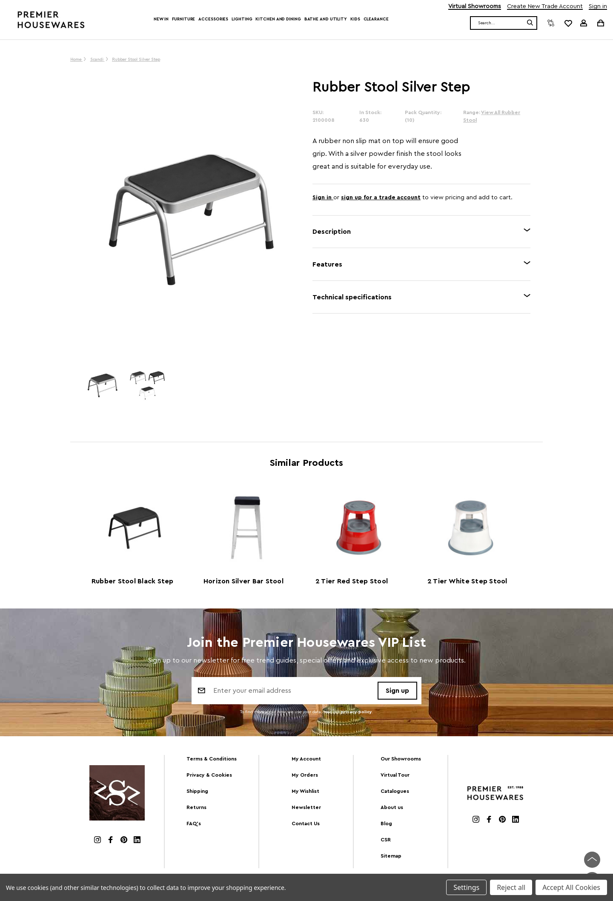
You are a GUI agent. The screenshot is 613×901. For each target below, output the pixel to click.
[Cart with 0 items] (600, 22)
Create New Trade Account (545, 6)
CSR (386, 839)
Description (331, 231)
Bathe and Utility (325, 19)
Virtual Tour (395, 775)
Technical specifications (352, 297)
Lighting (242, 19)
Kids (355, 19)
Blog (386, 823)
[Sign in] (583, 23)
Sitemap (391, 855)
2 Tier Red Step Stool (351, 581)
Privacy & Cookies (209, 775)
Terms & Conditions (211, 758)
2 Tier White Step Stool (467, 581)
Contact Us (306, 823)
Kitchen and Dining (278, 19)
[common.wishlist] (567, 23)
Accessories (213, 19)
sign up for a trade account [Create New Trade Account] (381, 198)
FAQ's (193, 823)
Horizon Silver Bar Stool (243, 581)
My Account (306, 758)
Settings (466, 887)
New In (161, 19)
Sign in (598, 6)
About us (392, 807)
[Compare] (551, 23)
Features (327, 264)
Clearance (376, 19)
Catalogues (395, 791)
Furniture (183, 19)
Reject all (511, 887)
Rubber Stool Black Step (133, 581)
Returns (196, 807)
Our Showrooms (401, 758)
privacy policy (356, 712)
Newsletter (306, 807)
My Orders (305, 775)
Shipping (197, 791)
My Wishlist (305, 791)
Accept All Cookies (571, 887)
